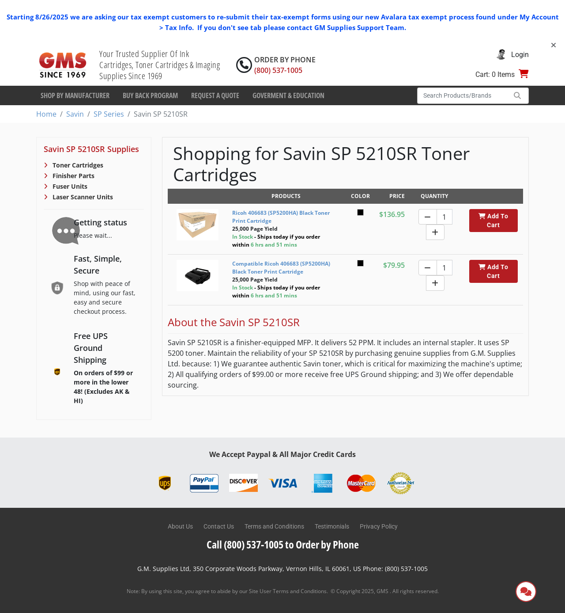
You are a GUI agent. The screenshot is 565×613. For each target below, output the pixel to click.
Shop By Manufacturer (75, 95)
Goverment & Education (288, 95)
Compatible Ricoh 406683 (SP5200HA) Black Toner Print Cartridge (281, 267)
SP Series (109, 114)
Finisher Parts (72, 175)
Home (46, 114)
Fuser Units (69, 186)
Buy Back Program (150, 95)
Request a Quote (215, 95)
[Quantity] (444, 217)
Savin (75, 114)
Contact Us (218, 526)
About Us (180, 526)
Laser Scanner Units (82, 197)
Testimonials (332, 526)
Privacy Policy (379, 526)
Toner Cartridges (77, 165)
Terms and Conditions (274, 526)
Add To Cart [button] (493, 220)
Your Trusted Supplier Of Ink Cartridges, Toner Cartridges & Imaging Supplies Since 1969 (159, 65)
